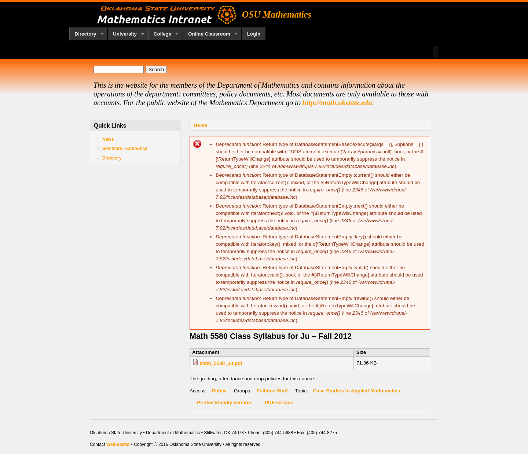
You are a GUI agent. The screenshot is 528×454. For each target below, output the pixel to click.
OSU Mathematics (277, 14)
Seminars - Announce (124, 148)
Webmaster (118, 444)
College (163, 34)
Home (200, 125)
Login (254, 34)
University (126, 34)
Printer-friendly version (224, 402)
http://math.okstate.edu (337, 103)
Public (219, 390)
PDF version (279, 402)
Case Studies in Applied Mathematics (356, 390)
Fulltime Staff (272, 390)
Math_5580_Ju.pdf (220, 363)
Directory (86, 34)
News (108, 139)
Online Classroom (210, 34)
